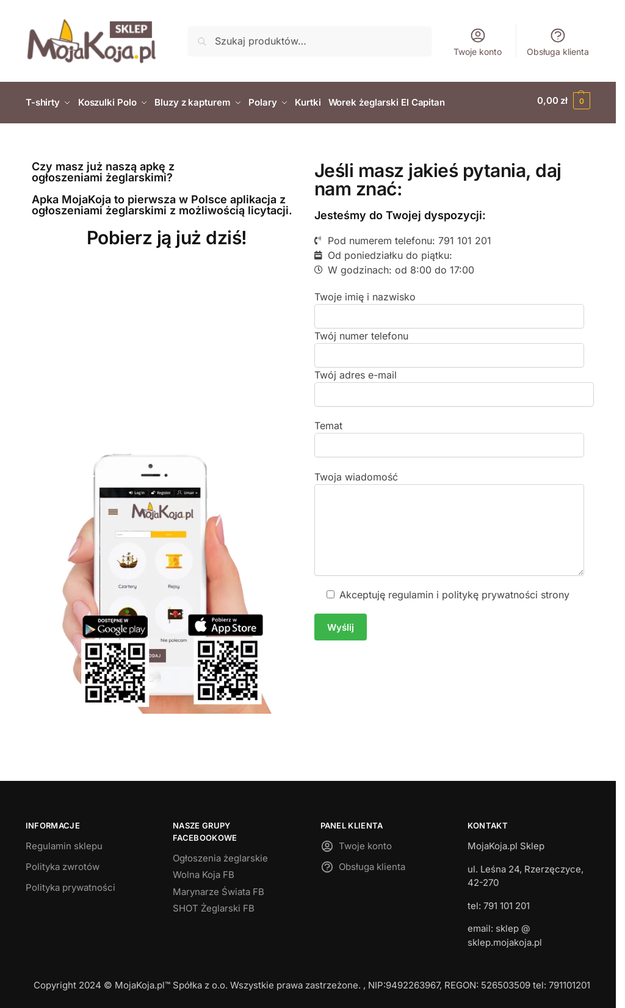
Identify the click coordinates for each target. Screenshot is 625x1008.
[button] (563, 100)
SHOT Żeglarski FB (214, 904)
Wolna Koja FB (203, 871)
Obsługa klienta (558, 42)
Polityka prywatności (70, 884)
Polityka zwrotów (62, 863)
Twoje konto (477, 42)
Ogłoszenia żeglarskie (220, 854)
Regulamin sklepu (64, 842)
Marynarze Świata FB (218, 887)
